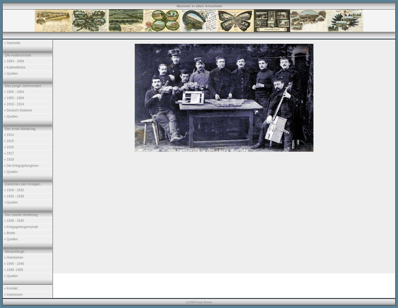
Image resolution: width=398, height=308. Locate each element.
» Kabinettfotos (14, 67)
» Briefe (9, 233)
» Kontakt (11, 288)
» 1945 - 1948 (14, 264)
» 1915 (9, 141)
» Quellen (11, 73)
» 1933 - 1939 (14, 196)
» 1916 (9, 147)
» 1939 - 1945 (14, 221)
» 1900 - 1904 (14, 92)
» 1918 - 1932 (14, 190)
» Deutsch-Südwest (18, 110)
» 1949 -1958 (13, 270)
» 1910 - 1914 (14, 104)
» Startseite (12, 43)
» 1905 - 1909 (14, 98)
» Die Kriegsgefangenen (21, 166)
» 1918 (9, 159)
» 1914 (9, 135)
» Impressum (13, 294)
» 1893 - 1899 (14, 61)
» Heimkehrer (13, 257)
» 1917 (9, 153)
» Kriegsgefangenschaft (21, 227)
